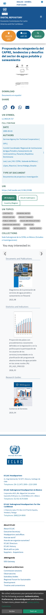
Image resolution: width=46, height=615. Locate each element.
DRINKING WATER (23, 213)
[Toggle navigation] (41, 17)
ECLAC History (10, 546)
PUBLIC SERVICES (9, 221)
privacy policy (33, 602)
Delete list (8, 36)
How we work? (10, 537)
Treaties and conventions (14, 585)
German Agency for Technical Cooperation (21, 139)
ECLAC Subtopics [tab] (28, 198)
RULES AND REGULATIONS (30, 221)
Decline (12, 611)
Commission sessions (13, 570)
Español (28, 2)
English (20, 2)
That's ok (33, 611)
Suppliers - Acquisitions (13, 552)
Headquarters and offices (14, 534)
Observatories (10, 573)
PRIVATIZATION (8, 217)
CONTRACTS (7, 213)
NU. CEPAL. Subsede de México (24, 161)
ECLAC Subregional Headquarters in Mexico (23, 490)
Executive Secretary (12, 531)
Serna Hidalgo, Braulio (27, 165)
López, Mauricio (9, 165)
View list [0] (23, 34)
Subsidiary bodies (11, 576)
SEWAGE (6, 228)
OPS (5, 143)
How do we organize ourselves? (17, 540)
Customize (6, 606)
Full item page (8, 123)
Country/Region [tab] (11, 203)
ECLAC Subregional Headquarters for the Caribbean (22, 505)
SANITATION (28, 225)
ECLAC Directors (10, 543)
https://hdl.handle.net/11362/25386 (17, 190)
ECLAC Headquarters (13, 475)
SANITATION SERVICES (11, 225)
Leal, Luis (7, 161)
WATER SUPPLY (35, 228)
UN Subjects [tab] (9, 198)
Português (21, 5)
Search (38, 34)
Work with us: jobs (11, 549)
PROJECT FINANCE (26, 217)
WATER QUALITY (20, 228)
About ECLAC (9, 528)
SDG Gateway (9, 561)
